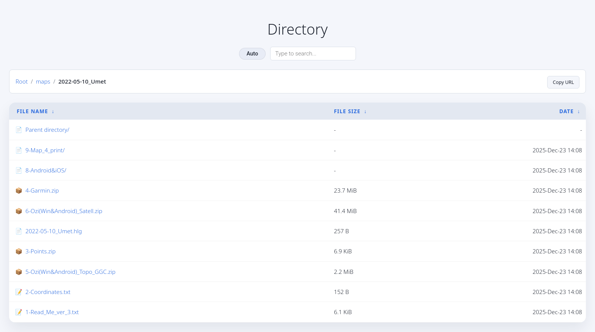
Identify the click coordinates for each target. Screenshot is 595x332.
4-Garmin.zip (42, 190)
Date (566, 111)
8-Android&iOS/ (45, 170)
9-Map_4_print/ (45, 150)
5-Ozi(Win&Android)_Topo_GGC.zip (70, 272)
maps (43, 81)
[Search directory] (313, 53)
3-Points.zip (40, 251)
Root (22, 81)
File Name (32, 111)
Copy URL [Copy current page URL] (561, 81)
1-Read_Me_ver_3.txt (52, 312)
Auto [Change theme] (252, 54)
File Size (347, 111)
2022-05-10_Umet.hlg (53, 231)
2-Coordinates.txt (48, 292)
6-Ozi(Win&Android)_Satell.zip (63, 211)
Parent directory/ (47, 130)
